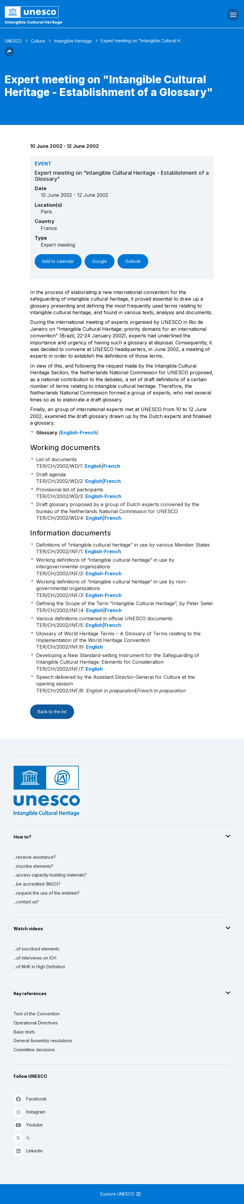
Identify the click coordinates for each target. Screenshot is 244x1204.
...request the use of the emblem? (47, 893)
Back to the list (52, 711)
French (111, 466)
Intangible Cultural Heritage (33, 22)
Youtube (28, 1124)
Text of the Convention (37, 1013)
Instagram (29, 1111)
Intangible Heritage (73, 40)
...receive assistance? (35, 857)
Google (99, 261)
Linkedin (28, 1150)
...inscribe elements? (33, 866)
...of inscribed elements (36, 948)
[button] (9, 55)
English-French (79, 433)
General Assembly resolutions (43, 1040)
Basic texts (24, 1031)
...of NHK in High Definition (39, 966)
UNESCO (13, 40)
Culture (38, 40)
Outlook (133, 261)
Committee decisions (34, 1049)
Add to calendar (58, 261)
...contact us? (26, 901)
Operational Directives (36, 1022)
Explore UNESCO (121, 1194)
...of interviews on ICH (35, 957)
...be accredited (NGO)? (37, 883)
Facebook (30, 1098)
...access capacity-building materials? (50, 874)
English (93, 466)
